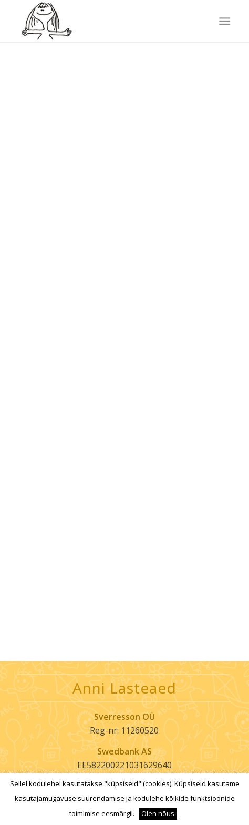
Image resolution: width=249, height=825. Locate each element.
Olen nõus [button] (157, 813)
